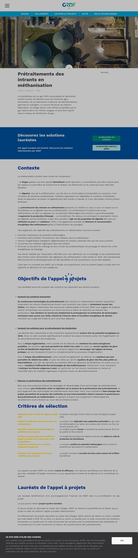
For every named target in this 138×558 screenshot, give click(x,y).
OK (122, 540)
